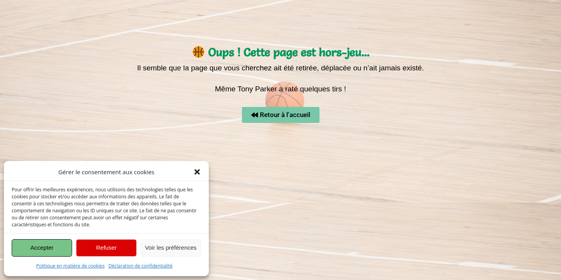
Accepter (41, 247)
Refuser (106, 247)
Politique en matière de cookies (70, 265)
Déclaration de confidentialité (140, 265)
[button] (197, 172)
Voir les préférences (171, 247)
